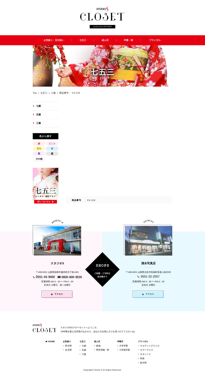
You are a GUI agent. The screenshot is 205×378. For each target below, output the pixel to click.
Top (35, 93)
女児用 (68, 350)
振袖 (98, 345)
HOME (50, 341)
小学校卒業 (124, 350)
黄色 (39, 148)
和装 (142, 358)
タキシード (145, 354)
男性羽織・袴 (102, 350)
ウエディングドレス (149, 345)
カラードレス (146, 350)
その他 (39, 159)
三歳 (53, 93)
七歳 (38, 106)
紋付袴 (143, 362)
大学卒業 (123, 345)
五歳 (38, 114)
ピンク (52, 143)
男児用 (68, 345)
